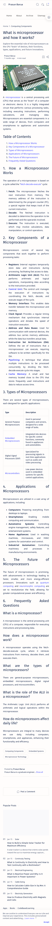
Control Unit (15, 289)
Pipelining (14, 359)
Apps (5, 908)
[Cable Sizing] (20, 882)
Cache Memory (17, 374)
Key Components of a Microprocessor (27, 146)
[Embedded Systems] (36, 751)
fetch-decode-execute (31, 184)
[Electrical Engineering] (24, 870)
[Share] (47, 57)
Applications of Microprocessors (24, 153)
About (19, 15)
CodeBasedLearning (26, 908)
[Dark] (42, 4)
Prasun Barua (15, 4)
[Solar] (17, 839)
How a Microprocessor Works (23, 143)
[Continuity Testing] (22, 858)
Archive (29, 15)
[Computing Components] (21, 26)
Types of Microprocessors (21, 150)
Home (9, 15)
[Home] (5, 26)
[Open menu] (4, 4)
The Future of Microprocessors (23, 157)
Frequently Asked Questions (22, 160)
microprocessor (13, 97)
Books (12, 908)
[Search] (37, 4)
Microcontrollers (12, 473)
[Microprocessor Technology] (15, 756)
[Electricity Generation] (24, 893)
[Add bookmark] (43, 57)
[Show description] (39, 772)
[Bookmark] (47, 4)
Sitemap (41, 15)
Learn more (29, 918)
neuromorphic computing (32, 586)
